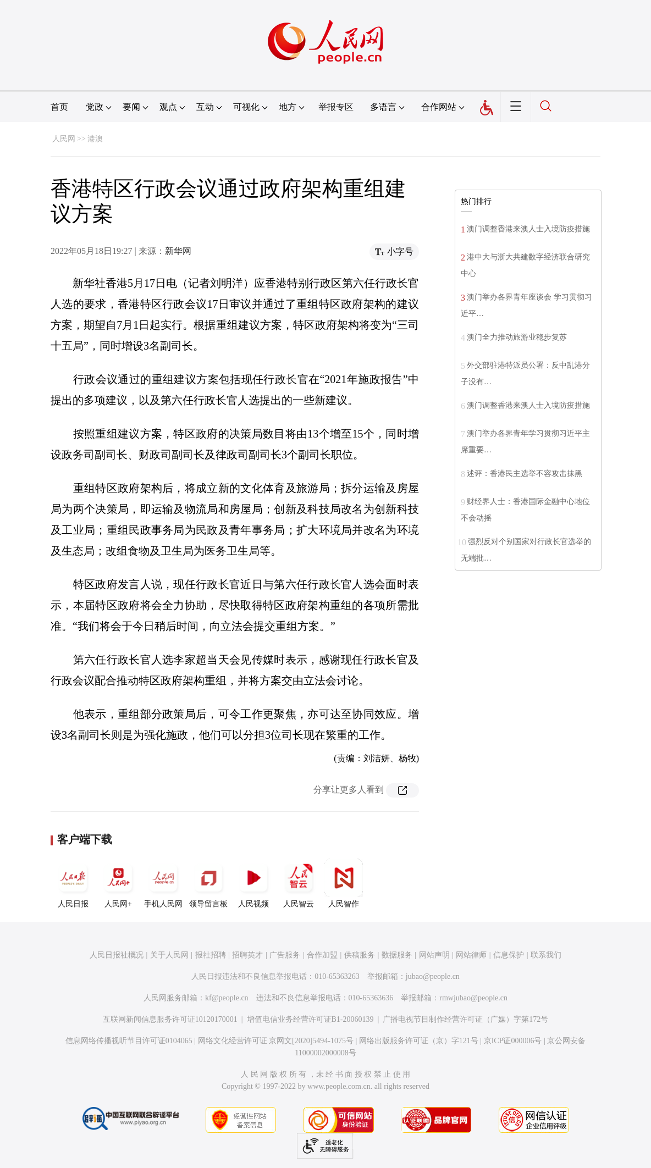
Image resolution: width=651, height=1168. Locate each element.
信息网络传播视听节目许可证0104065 (128, 1041)
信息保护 (508, 955)
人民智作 (343, 883)
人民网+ (118, 883)
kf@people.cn (227, 998)
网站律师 (471, 955)
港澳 (95, 139)
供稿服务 (359, 955)
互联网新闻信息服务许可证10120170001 (170, 1019)
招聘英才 (247, 955)
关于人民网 (169, 955)
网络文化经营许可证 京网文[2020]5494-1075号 (276, 1041)
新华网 (178, 251)
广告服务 (284, 955)
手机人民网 (163, 883)
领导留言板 (208, 883)
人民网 (63, 139)
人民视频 (253, 883)
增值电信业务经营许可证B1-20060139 (310, 1019)
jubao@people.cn (433, 976)
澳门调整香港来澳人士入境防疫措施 (528, 229)
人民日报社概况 (117, 955)
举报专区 (336, 107)
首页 (59, 107)
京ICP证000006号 (513, 1041)
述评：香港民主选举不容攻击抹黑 (524, 473)
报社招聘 (210, 955)
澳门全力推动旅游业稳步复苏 (517, 337)
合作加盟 (322, 955)
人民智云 (298, 883)
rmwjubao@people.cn (473, 998)
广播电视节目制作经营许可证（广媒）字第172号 (465, 1019)
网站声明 (434, 955)
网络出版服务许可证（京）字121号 (418, 1041)
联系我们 (546, 955)
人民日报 (73, 883)
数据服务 (397, 955)
